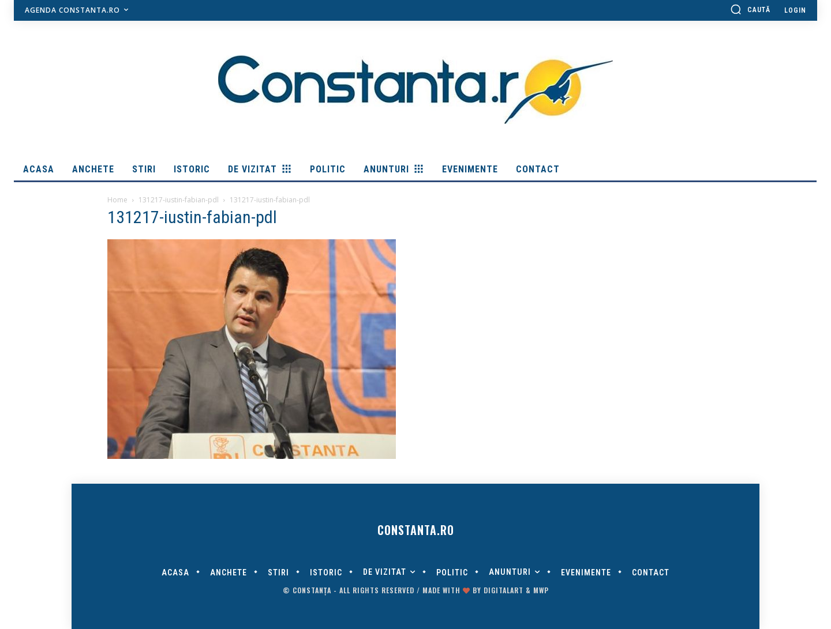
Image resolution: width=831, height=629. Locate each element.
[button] (750, 9)
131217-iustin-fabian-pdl (178, 200)
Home (117, 200)
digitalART (503, 590)
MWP (541, 590)
